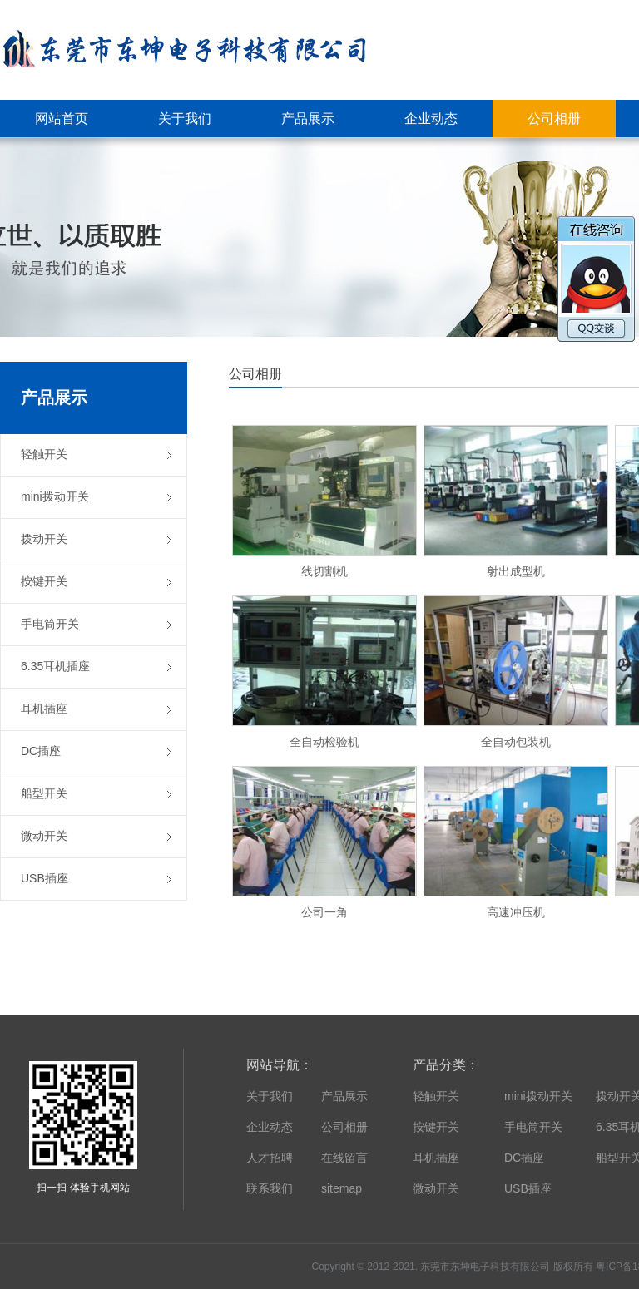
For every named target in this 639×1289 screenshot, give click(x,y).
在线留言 (344, 1157)
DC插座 (524, 1157)
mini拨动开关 (538, 1096)
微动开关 (436, 1188)
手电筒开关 (533, 1126)
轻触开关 (436, 1096)
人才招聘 (269, 1157)
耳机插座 (436, 1157)
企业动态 (269, 1126)
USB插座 (528, 1188)
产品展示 (344, 1096)
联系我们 (269, 1188)
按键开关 (436, 1126)
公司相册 (344, 1126)
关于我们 (269, 1096)
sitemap (341, 1188)
